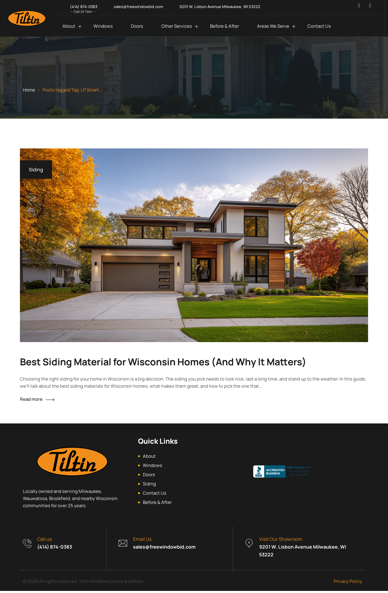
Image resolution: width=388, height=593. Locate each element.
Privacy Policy (348, 583)
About (68, 26)
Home (29, 90)
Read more (31, 399)
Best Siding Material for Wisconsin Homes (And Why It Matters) (163, 362)
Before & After (224, 26)
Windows (103, 26)
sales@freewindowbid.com (164, 549)
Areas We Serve (273, 26)
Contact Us (319, 26)
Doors (137, 26)
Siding (36, 169)
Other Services (176, 26)
